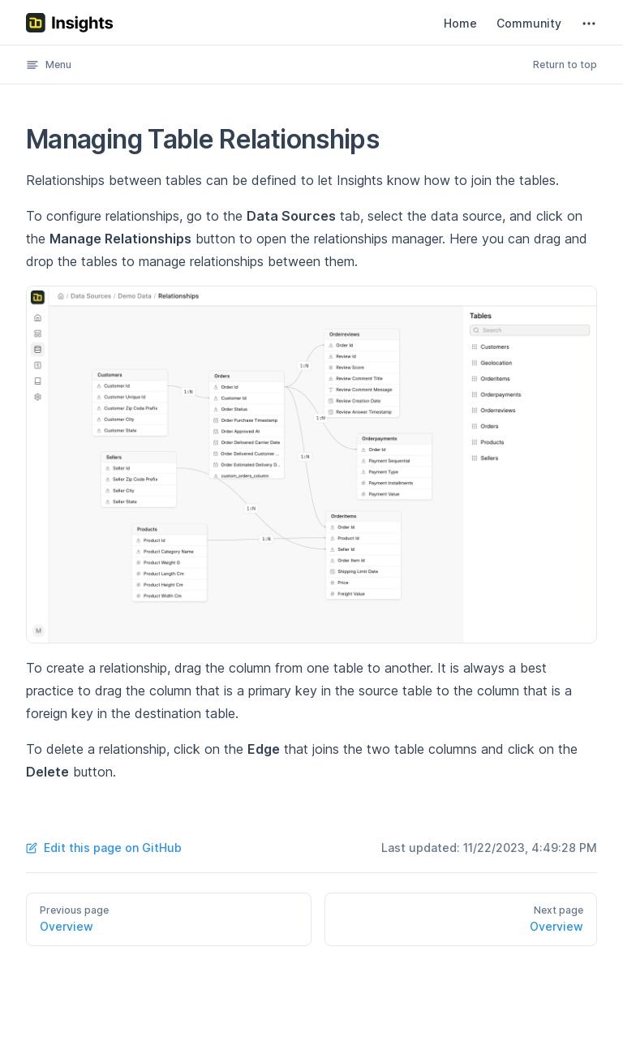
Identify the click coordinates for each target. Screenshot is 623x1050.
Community (528, 23)
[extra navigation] (589, 23)
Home (460, 23)
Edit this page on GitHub (104, 847)
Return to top (565, 64)
